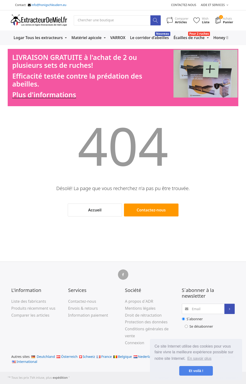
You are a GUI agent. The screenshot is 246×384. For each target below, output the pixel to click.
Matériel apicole (86, 37)
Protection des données (146, 322)
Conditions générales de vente (147, 332)
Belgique (122, 356)
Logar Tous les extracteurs (39, 37)
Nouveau (162, 34)
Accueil (94, 210)
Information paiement (88, 315)
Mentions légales (140, 308)
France (104, 356)
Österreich (67, 356)
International (24, 361)
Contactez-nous (183, 5)
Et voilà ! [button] (196, 371)
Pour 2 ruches (199, 34)
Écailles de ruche (189, 37)
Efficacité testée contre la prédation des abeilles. (77, 80)
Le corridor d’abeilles (149, 37)
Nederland (144, 356)
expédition (60, 378)
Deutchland (43, 356)
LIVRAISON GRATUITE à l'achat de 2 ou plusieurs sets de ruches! (74, 61)
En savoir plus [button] (199, 358)
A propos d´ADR (139, 301)
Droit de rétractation (143, 315)
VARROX (117, 37)
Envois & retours (83, 308)
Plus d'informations (44, 94)
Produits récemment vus (33, 308)
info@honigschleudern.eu (48, 5)
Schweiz (87, 356)
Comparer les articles (30, 315)
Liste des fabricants (28, 301)
